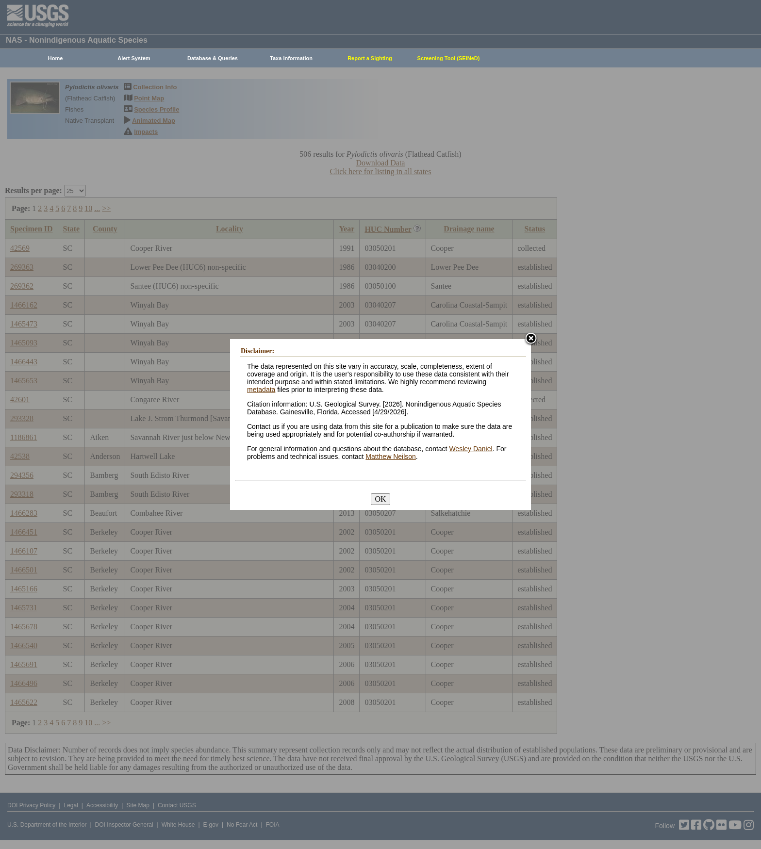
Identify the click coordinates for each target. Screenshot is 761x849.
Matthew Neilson (390, 456)
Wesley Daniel (470, 449)
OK (380, 499)
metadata (261, 389)
